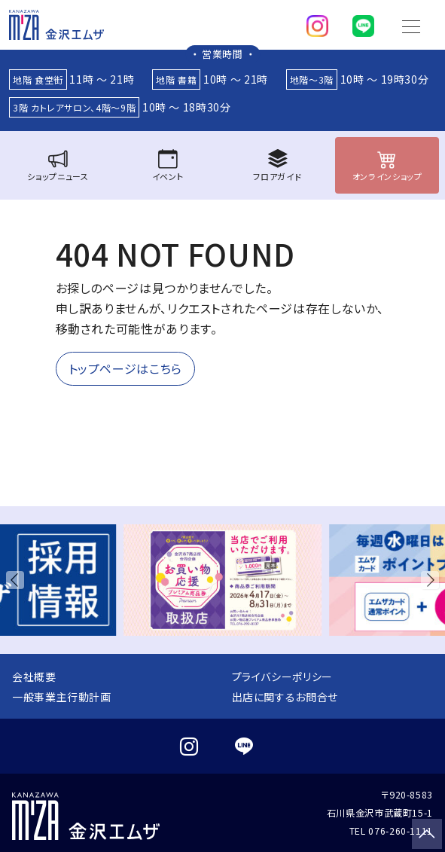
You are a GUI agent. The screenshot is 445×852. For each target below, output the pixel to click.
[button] (18, 580)
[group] (222, 580)
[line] (363, 23)
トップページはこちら (125, 368)
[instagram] (317, 23)
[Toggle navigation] (411, 25)
